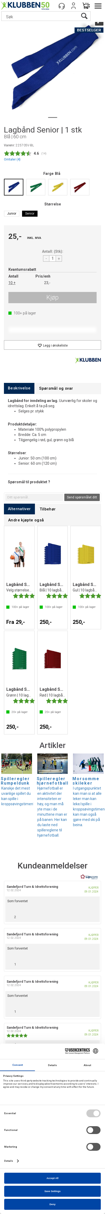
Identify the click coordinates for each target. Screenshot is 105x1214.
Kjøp (52, 297)
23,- (47, 283)
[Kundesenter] (62, 6)
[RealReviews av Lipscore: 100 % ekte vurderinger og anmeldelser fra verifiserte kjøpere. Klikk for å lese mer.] (89, 876)
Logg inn (73, 6)
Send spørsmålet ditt (82, 497)
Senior (29, 213)
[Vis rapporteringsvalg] (94, 915)
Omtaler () (12, 159)
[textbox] (34, 497)
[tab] (19, 388)
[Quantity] (52, 258)
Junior (11, 213)
